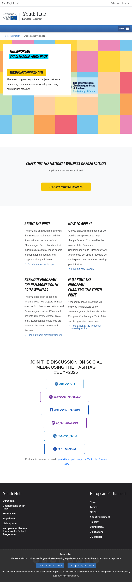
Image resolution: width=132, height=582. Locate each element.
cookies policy (123, 575)
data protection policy (100, 575)
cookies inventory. (70, 579)
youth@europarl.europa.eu (72, 459)
